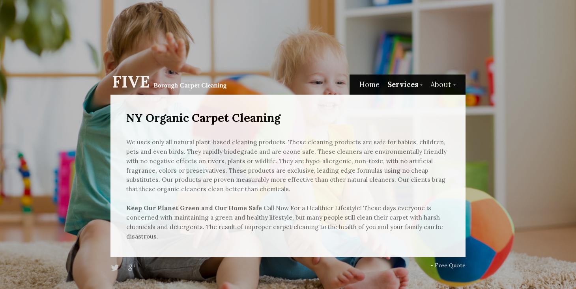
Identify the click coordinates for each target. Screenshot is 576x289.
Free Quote (450, 265)
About (440, 84)
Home (369, 84)
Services (402, 84)
